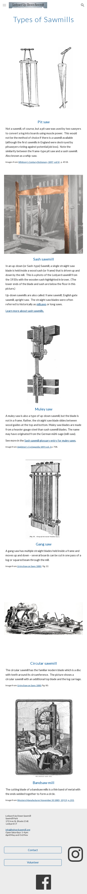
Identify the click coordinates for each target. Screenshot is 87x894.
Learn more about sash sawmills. (25, 310)
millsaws (41, 304)
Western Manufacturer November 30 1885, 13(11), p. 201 (45, 800)
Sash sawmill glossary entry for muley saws (50, 440)
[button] (4, 5)
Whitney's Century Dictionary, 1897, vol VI (38, 162)
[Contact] (32, 850)
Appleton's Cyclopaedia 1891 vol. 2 (34, 446)
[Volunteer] (32, 862)
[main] (43, 19)
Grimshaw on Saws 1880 (29, 566)
